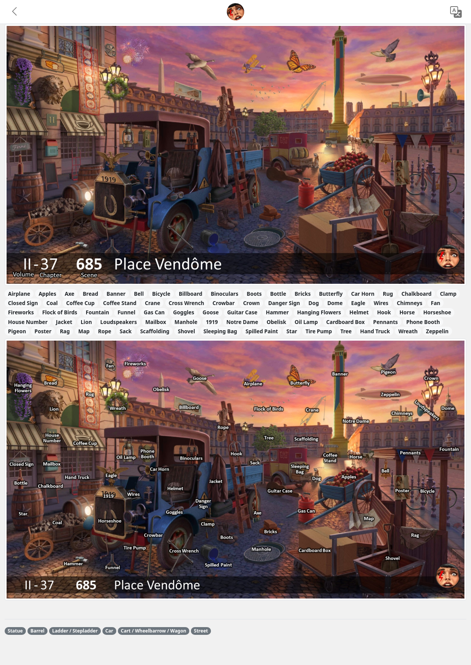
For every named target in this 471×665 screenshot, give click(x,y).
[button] (15, 12)
